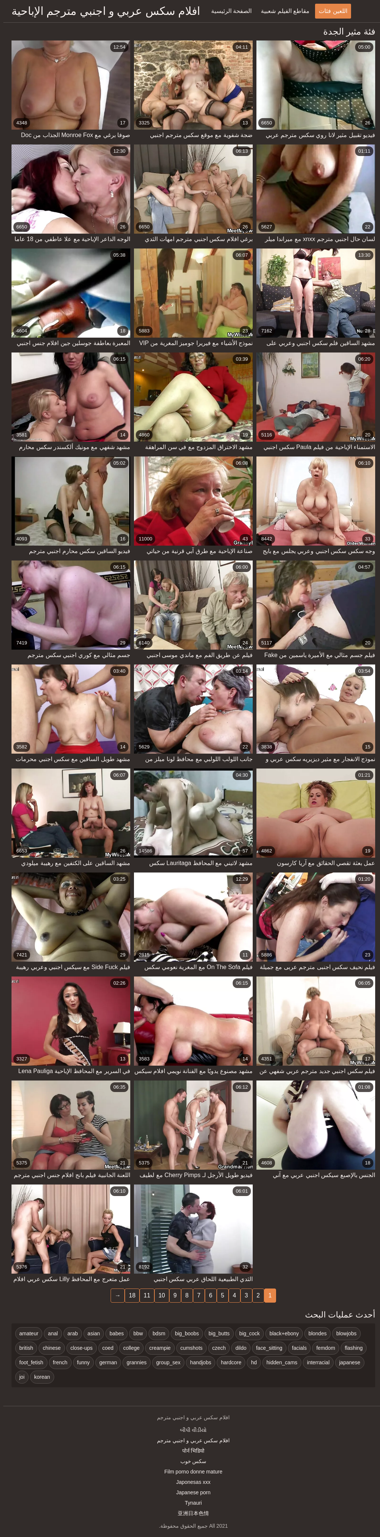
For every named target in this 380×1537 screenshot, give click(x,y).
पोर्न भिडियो (190, 1451)
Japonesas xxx (190, 1482)
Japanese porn (190, 1492)
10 (158, 1295)
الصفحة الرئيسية (228, 11)
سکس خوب (190, 1461)
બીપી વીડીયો (190, 1430)
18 (128, 1295)
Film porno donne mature (190, 1472)
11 (143, 1295)
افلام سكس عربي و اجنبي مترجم (190, 1440)
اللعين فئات (329, 11)
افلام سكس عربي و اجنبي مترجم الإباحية (102, 11)
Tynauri (190, 1503)
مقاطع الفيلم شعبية (282, 11)
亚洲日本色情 (190, 1513)
